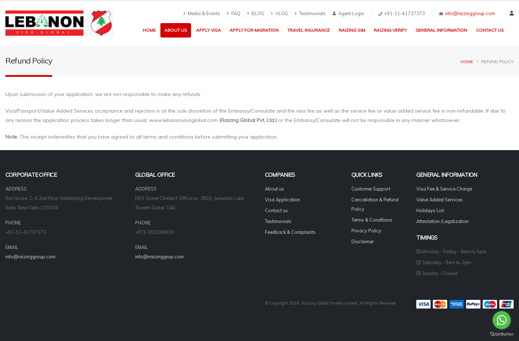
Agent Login (348, 13)
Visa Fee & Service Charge (444, 189)
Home (149, 30)
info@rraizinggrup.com (159, 256)
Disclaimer (362, 241)
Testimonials (310, 13)
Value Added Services (439, 199)
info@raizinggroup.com (470, 13)
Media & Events (202, 13)
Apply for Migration (254, 30)
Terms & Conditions (371, 220)
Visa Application (282, 199)
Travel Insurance (308, 30)
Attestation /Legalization (442, 221)
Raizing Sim (352, 30)
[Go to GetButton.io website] (501, 334)
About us (175, 30)
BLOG (255, 13)
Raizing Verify (390, 30)
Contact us (490, 30)
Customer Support (370, 189)
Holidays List (430, 210)
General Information (441, 30)
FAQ (233, 13)
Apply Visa (208, 30)
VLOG (279, 13)
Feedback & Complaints (290, 232)
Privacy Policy (366, 230)
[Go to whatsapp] (502, 320)
